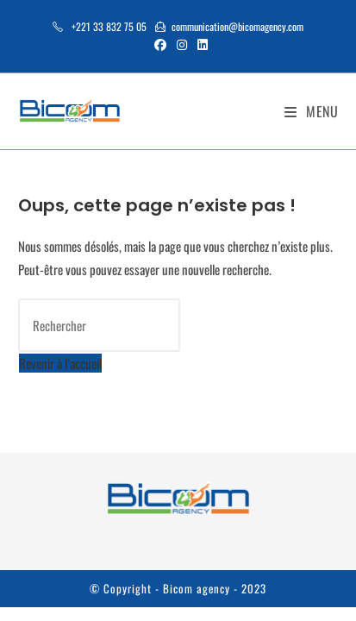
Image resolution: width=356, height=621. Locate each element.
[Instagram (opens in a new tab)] (182, 44)
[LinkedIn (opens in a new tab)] (200, 44)
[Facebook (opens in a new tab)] (160, 44)
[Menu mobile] (311, 111)
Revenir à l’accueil (60, 363)
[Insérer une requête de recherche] (99, 325)
